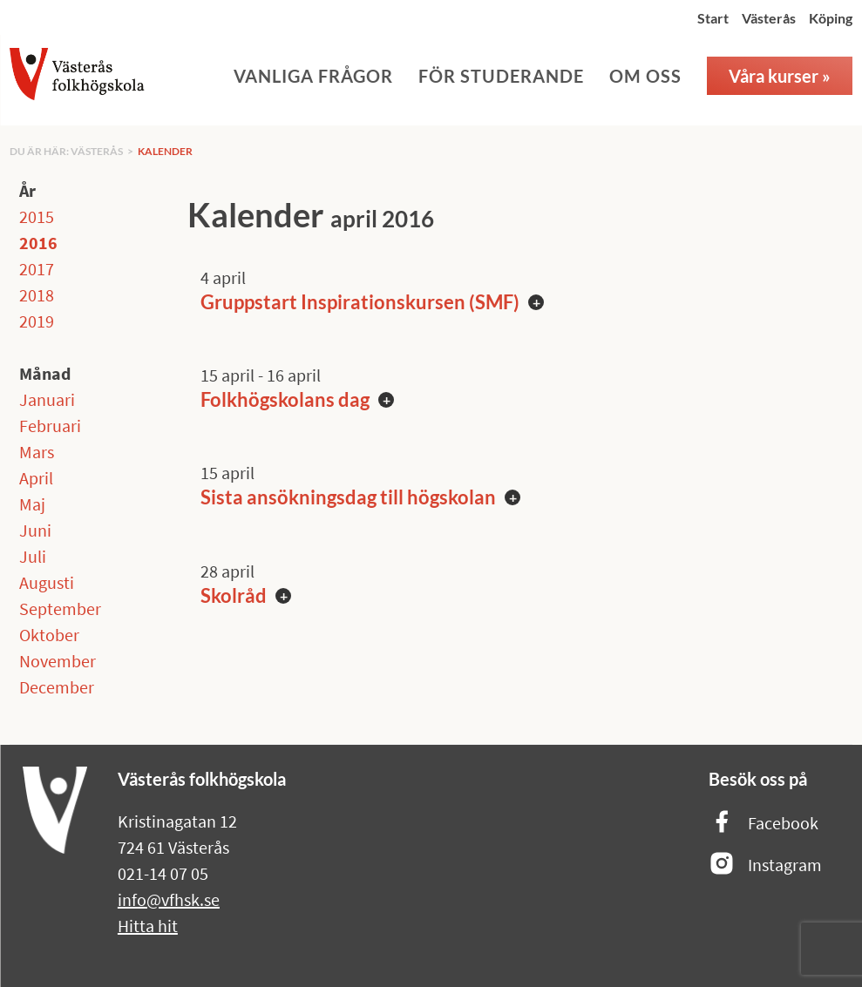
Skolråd (233, 595)
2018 (36, 295)
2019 (36, 321)
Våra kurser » (780, 75)
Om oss (645, 75)
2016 (38, 243)
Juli (32, 556)
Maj (32, 504)
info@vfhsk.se (169, 899)
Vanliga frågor (313, 75)
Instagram (765, 864)
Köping (830, 18)
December (56, 687)
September (60, 608)
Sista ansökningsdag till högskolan (348, 497)
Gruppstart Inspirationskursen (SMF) (359, 302)
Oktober (49, 635)
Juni (35, 530)
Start (713, 18)
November (57, 661)
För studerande (501, 75)
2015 (36, 216)
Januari (47, 399)
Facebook (763, 822)
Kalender (165, 151)
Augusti (46, 582)
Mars (36, 452)
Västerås (769, 18)
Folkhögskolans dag (285, 399)
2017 (36, 269)
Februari (50, 425)
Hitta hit (148, 925)
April (36, 478)
